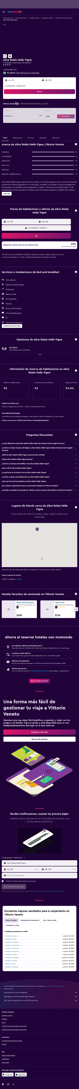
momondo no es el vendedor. (40, 992)
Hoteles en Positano (12, 957)
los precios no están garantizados (54, 986)
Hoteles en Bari (10, 964)
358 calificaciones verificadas (27, 73)
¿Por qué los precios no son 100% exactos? (40, 1000)
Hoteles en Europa (21, 18)
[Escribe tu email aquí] (41, 875)
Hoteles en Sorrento (12, 948)
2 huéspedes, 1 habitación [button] (15, 86)
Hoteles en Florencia (12, 945)
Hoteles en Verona (11, 954)
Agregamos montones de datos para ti (40, 996)
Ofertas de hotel (8, 18)
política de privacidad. (57, 891)
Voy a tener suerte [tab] (49, 920)
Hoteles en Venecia (11, 942)
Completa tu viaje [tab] (12, 925)
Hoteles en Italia (34, 18)
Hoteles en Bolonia (11, 967)
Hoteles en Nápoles (12, 951)
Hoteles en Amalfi (11, 961)
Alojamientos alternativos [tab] (30, 920)
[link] (39, 681)
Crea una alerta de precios (39, 671)
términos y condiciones (37, 891)
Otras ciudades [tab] (11, 920)
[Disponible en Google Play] (8, 1075)
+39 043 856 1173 (10, 70)
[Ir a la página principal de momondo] (14, 12)
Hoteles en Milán (10, 939)
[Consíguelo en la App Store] (21, 1075)
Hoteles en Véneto (47, 18)
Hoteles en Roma (11, 936)
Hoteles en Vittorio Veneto (64, 18)
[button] (3, 11)
